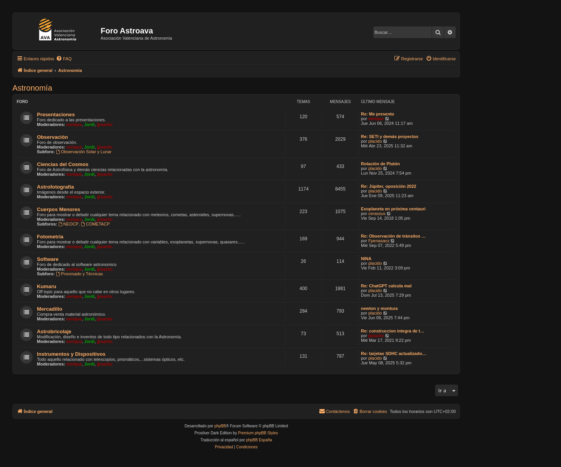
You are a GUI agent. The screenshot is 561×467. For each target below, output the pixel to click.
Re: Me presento (377, 114)
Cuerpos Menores (58, 209)
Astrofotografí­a (55, 187)
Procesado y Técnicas (79, 273)
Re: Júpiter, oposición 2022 (388, 186)
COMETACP (95, 224)
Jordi (89, 124)
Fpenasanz (378, 240)
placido (375, 141)
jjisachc (105, 124)
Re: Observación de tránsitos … (393, 236)
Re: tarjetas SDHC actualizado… (393, 353)
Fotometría (50, 237)
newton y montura (379, 308)
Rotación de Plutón (380, 163)
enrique (74, 124)
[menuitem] (63, 58)
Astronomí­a (32, 88)
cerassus (376, 213)
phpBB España (259, 440)
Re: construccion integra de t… (392, 331)
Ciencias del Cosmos (63, 164)
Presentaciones (56, 114)
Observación (52, 137)
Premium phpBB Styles (258, 433)
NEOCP (68, 224)
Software (48, 259)
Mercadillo (49, 309)
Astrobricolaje (54, 331)
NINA (366, 258)
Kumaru (46, 286)
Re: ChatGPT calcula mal (386, 285)
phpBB (220, 426)
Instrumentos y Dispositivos (71, 354)
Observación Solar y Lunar (84, 151)
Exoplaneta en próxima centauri (393, 208)
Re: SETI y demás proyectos (389, 136)
